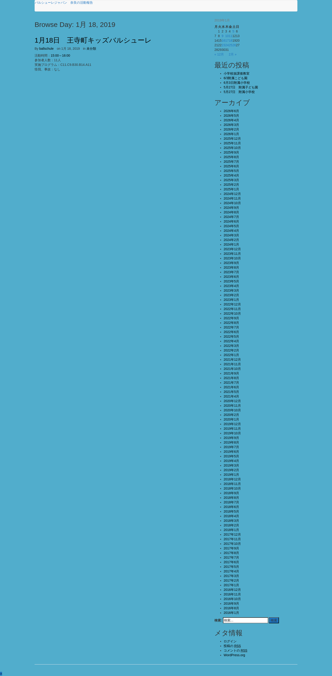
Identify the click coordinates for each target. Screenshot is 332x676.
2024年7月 (231, 217)
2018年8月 (231, 497)
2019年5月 (231, 456)
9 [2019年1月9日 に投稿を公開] (222, 36)
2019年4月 (231, 461)
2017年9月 (231, 548)
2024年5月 (231, 226)
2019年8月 (231, 442)
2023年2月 (231, 295)
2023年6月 (231, 277)
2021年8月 (231, 378)
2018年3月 (231, 520)
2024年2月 (231, 240)
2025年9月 (231, 152)
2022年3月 (231, 346)
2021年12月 (232, 359)
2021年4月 (231, 396)
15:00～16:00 (60, 55)
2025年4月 (231, 175)
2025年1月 (231, 189)
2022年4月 (231, 341)
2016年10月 (232, 599)
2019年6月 (231, 451)
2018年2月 (231, 525)
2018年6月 (231, 507)
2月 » (232, 54)
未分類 (91, 48)
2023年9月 (231, 263)
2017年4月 (231, 571)
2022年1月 (231, 355)
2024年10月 (232, 203)
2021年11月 (232, 364)
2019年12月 (232, 424)
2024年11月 (232, 198)
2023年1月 (231, 300)
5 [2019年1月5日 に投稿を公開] (233, 31)
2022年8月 (231, 323)
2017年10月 (232, 543)
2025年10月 (232, 148)
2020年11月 (232, 405)
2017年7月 (231, 557)
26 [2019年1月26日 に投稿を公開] (234, 45)
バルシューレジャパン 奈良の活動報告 (64, 2)
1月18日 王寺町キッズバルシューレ (93, 40)
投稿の (232, 646)
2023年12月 (232, 249)
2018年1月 (231, 530)
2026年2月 (231, 129)
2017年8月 (231, 553)
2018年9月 (231, 493)
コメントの (235, 651)
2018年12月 (232, 479)
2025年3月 (231, 180)
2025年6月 (231, 166)
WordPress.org (234, 655)
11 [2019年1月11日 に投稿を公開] (230, 36)
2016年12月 (232, 590)
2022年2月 (231, 350)
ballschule (46, 48)
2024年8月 (231, 212)
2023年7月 (231, 272)
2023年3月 (231, 290)
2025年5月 (231, 171)
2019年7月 (231, 447)
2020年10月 (232, 410)
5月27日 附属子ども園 (241, 87)
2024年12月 (232, 194)
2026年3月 (231, 125)
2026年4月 (231, 120)
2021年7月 (231, 382)
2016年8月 (231, 608)
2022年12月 (232, 304)
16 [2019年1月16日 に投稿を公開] (223, 40)
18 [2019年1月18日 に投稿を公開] (230, 40)
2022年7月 (231, 327)
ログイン (230, 641)
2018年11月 (232, 484)
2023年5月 (231, 281)
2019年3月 (231, 465)
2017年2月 (231, 580)
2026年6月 (231, 111)
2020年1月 (231, 419)
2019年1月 (231, 474)
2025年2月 (231, 184)
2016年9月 (231, 603)
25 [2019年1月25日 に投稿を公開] (230, 45)
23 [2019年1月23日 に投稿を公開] (223, 45)
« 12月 (219, 54)
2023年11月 (232, 253)
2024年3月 (231, 235)
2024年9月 (231, 207)
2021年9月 (231, 373)
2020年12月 (232, 401)
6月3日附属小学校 (237, 82)
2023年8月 (231, 267)
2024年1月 (231, 244)
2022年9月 (231, 318)
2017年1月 (231, 585)
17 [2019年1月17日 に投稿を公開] (227, 40)
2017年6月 (231, 562)
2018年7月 (231, 502)
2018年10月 (232, 488)
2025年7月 (231, 161)
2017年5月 (231, 567)
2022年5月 (231, 336)
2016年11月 (232, 594)
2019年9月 (231, 438)
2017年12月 (232, 534)
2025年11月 (232, 143)
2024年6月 (231, 221)
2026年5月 (231, 115)
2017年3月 (231, 576)
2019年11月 (232, 428)
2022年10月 (232, 313)
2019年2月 (231, 470)
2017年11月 (232, 539)
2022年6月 (231, 332)
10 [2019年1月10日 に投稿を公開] (227, 36)
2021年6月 (231, 387)
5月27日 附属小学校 (239, 92)
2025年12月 (232, 138)
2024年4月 (231, 230)
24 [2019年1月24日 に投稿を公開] (227, 45)
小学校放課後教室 (236, 73)
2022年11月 (232, 309)
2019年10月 (232, 433)
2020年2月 (231, 415)
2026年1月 (231, 134)
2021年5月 (231, 392)
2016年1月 (231, 613)
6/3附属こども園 (235, 78)
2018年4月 (231, 516)
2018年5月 (231, 511)
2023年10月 (232, 258)
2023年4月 (231, 286)
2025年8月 (231, 157)
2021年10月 (232, 369)
